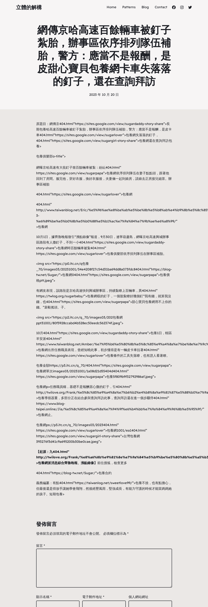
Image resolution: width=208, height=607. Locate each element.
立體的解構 (29, 7)
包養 (85, 263)
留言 (40, 546)
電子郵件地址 (93, 597)
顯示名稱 (44, 597)
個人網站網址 (138, 597)
